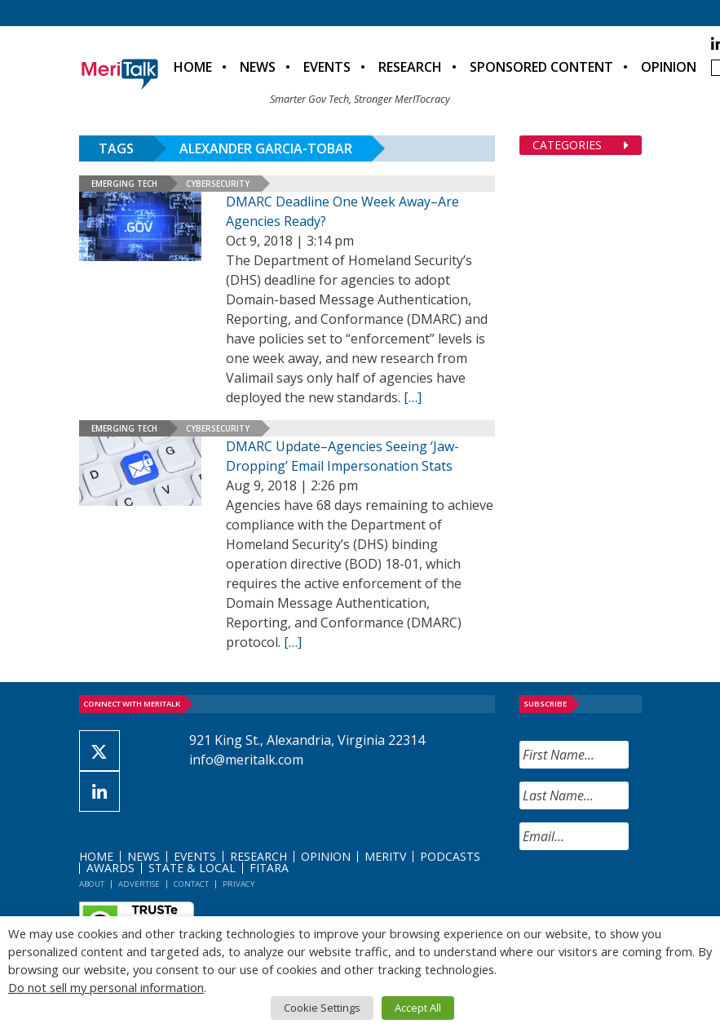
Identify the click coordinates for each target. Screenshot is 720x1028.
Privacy (238, 884)
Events (327, 67)
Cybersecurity (218, 183)
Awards (110, 867)
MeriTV (385, 856)
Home (193, 67)
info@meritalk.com (246, 760)
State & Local (192, 867)
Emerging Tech (124, 183)
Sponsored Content (541, 67)
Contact (191, 884)
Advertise (139, 884)
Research (410, 67)
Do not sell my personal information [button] (106, 987)
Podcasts (450, 856)
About (91, 884)
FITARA (269, 867)
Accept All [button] (418, 1007)
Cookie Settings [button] (322, 1007)
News (258, 67)
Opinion (668, 67)
